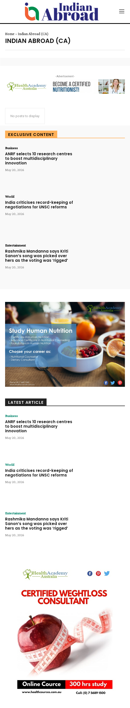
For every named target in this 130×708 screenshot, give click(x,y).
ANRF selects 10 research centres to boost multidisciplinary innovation (38, 158)
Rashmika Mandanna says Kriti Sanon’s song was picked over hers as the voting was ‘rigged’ (36, 256)
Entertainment (15, 245)
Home (10, 34)
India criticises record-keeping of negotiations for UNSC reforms (39, 205)
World (9, 196)
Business (11, 148)
